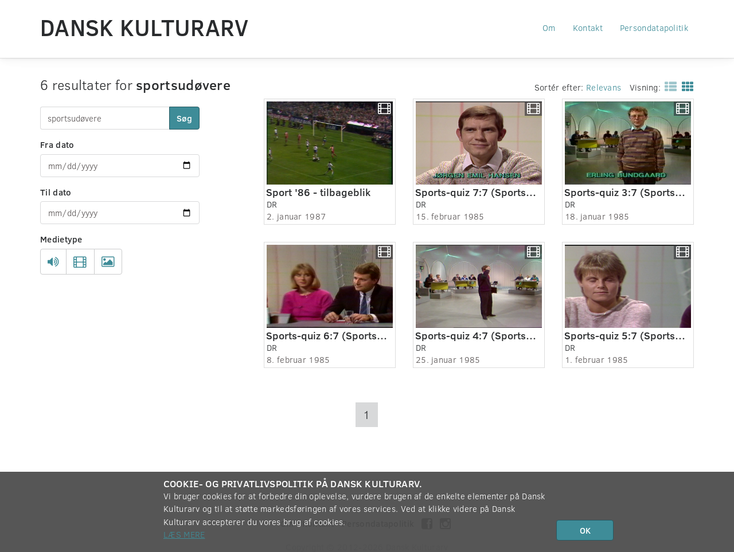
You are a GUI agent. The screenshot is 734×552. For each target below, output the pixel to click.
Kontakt (588, 27)
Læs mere (184, 534)
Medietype (61, 239)
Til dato (55, 192)
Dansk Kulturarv (144, 27)
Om (549, 27)
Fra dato (57, 144)
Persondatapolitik (654, 27)
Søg (184, 118)
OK (585, 530)
